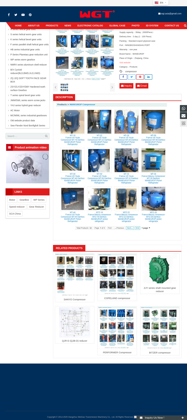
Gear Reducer (36, 206)
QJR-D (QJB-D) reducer (74, 340)
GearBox (24, 199)
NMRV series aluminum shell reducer (28, 64)
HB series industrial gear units (25, 49)
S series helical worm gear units (26, 34)
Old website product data (22, 120)
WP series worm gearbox (22, 59)
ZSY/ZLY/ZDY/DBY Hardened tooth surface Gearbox (27, 88)
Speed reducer (17, 206)
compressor (131, 71)
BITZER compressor (160, 352)
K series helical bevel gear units (26, 39)
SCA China (15, 213)
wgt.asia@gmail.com (171, 13)
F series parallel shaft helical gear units (29, 44)
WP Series (39, 199)
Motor (12, 199)
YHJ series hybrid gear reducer (25, 105)
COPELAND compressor (117, 298)
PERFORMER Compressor (117, 352)
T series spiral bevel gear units (25, 95)
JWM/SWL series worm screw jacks (27, 100)
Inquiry (126, 85)
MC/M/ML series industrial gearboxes (28, 115)
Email (142, 85)
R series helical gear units (23, 29)
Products (133, 67)
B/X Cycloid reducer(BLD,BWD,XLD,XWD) (25, 71)
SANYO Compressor (75, 299)
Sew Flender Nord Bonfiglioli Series (27, 125)
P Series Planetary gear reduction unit (29, 54)
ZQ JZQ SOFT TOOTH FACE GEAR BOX (28, 80)
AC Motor (15, 110)
